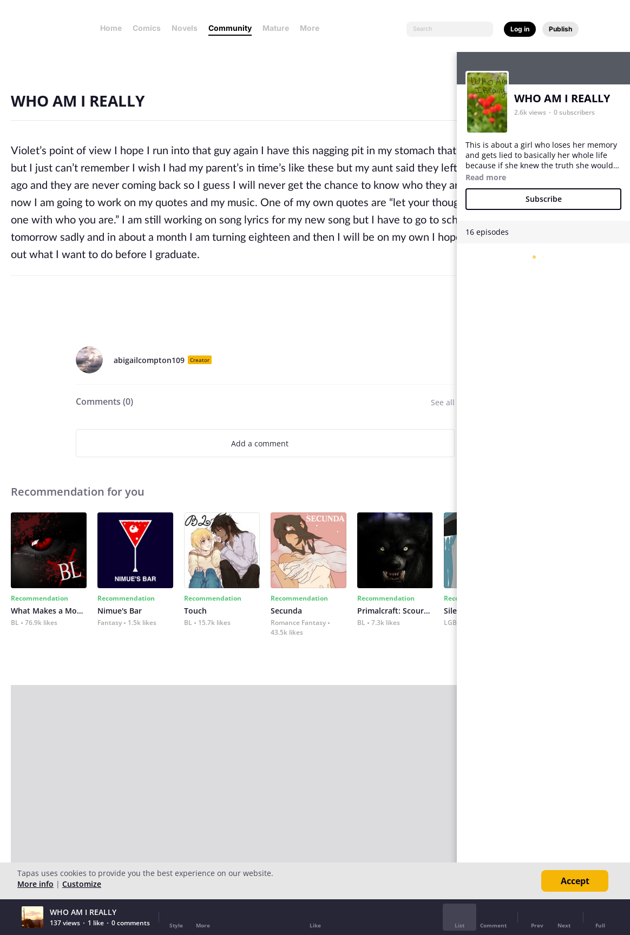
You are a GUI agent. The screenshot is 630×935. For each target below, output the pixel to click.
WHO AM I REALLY (562, 98)
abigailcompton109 (149, 360)
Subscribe (544, 199)
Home (111, 27)
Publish (560, 29)
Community (230, 27)
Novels (185, 27)
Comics (147, 27)
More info (35, 884)
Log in (519, 29)
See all (443, 402)
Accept (575, 881)
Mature (275, 27)
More (313, 27)
